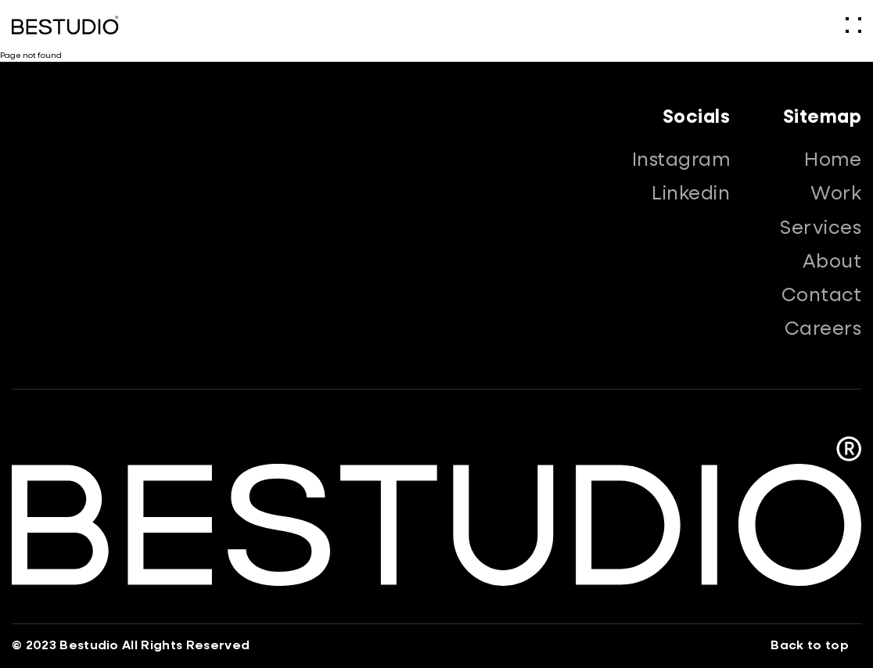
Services (820, 228)
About (832, 262)
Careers (823, 329)
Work (835, 194)
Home (832, 160)
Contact (821, 295)
